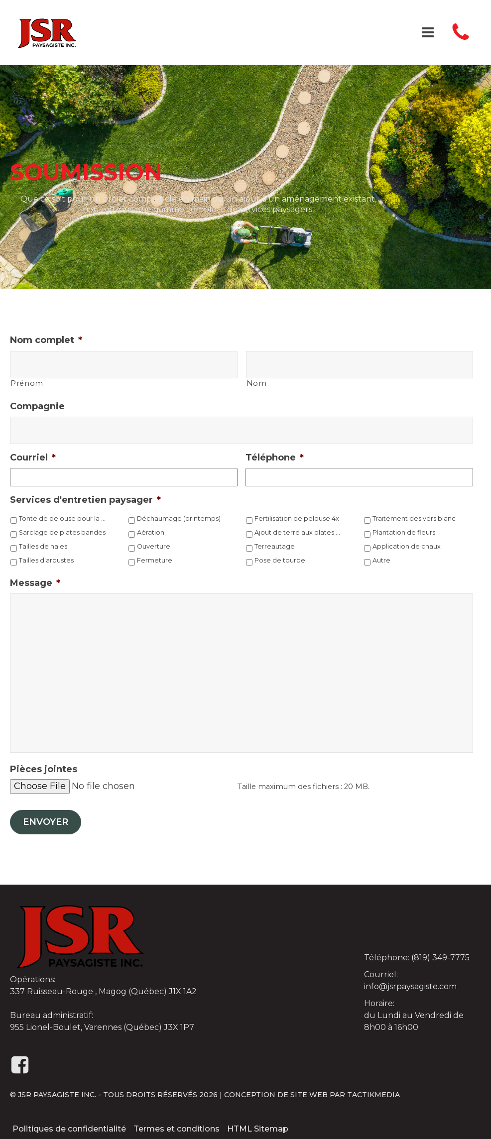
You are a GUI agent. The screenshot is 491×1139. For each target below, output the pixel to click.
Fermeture (154, 560)
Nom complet (46, 340)
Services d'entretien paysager (85, 499)
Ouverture (153, 546)
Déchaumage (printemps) (179, 518)
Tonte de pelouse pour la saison (63, 518)
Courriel (33, 457)
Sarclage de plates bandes (62, 532)
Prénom (26, 383)
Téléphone (275, 457)
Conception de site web (276, 1094)
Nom (256, 383)
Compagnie (37, 406)
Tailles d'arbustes (46, 560)
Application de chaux (406, 546)
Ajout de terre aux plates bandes (298, 532)
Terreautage (274, 546)
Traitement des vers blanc (414, 518)
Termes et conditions (176, 1129)
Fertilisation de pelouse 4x (296, 518)
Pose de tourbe (279, 560)
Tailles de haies (43, 546)
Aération (150, 532)
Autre (381, 560)
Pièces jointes (43, 769)
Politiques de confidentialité (69, 1129)
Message (35, 582)
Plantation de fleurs (403, 532)
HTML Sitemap (257, 1129)
